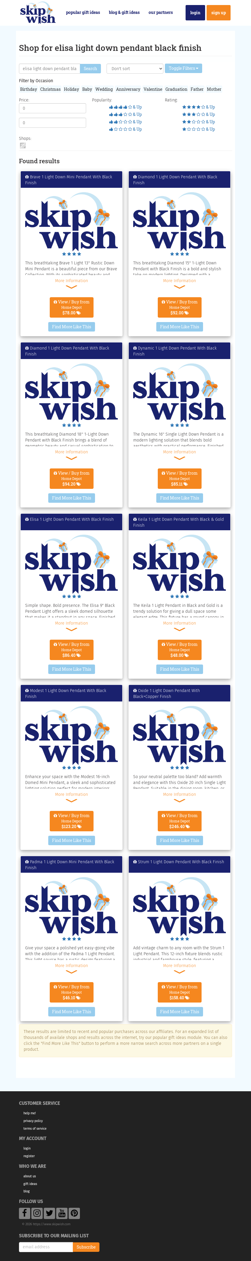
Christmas (50, 89)
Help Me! (29, 1113)
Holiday (71, 89)
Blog (26, 1191)
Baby (87, 89)
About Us (29, 1176)
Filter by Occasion (36, 80)
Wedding (104, 89)
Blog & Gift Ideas (124, 12)
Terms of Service (34, 1129)
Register (29, 1156)
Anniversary (128, 89)
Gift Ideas (30, 1184)
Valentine (153, 89)
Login (195, 12)
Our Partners (161, 12)
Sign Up (218, 12)
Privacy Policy (33, 1121)
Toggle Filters (183, 68)
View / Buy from (72, 307)
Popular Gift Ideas (83, 12)
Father (197, 89)
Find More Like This (71, 326)
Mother (214, 89)
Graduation (176, 89)
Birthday (28, 89)
